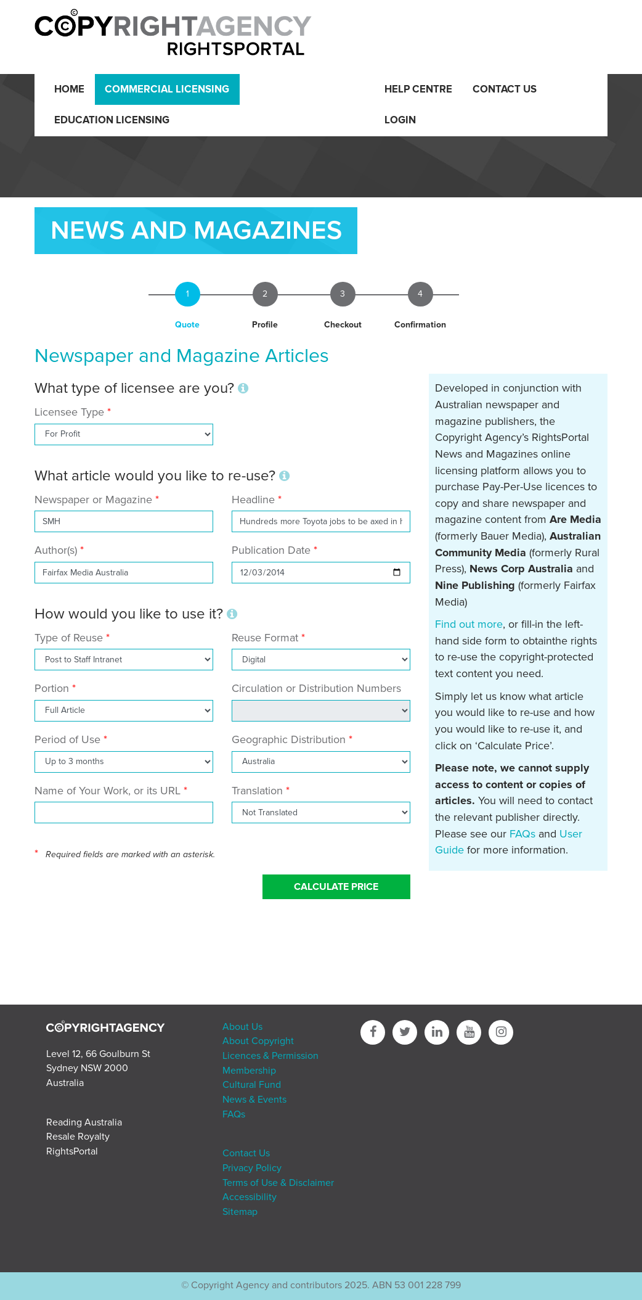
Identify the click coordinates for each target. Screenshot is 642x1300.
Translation (257, 790)
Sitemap (240, 1212)
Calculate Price (336, 887)
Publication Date (271, 550)
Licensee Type (71, 412)
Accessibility (249, 1197)
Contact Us (505, 89)
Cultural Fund (251, 1085)
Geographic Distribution (289, 739)
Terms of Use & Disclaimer (278, 1183)
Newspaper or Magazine (93, 499)
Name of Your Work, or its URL (108, 790)
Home (69, 89)
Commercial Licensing (167, 89)
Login (400, 120)
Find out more (469, 624)
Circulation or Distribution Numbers (316, 688)
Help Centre (418, 89)
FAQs (522, 834)
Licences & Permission (270, 1056)
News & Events (254, 1099)
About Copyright (258, 1041)
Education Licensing (111, 120)
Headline (253, 499)
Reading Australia (84, 1122)
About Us (242, 1027)
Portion (52, 688)
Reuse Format (265, 637)
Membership (249, 1070)
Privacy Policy (252, 1168)
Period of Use (67, 739)
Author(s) (56, 550)
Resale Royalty (78, 1136)
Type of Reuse (69, 637)
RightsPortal (72, 1151)
